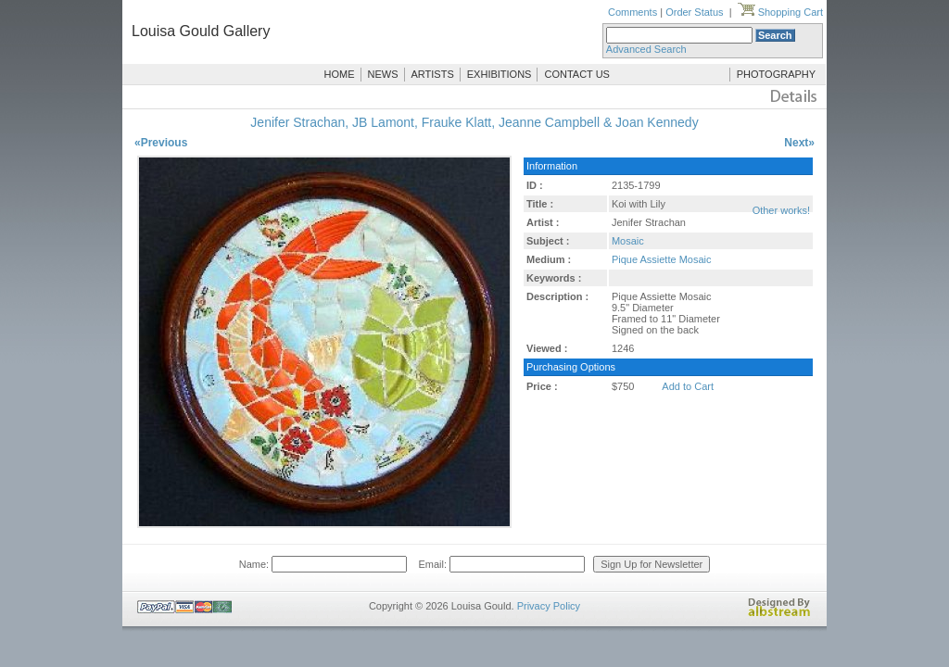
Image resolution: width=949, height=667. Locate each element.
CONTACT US (577, 74)
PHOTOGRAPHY (776, 74)
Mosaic (628, 240)
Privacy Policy (548, 605)
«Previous (160, 142)
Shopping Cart (780, 12)
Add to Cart (688, 386)
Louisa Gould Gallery (201, 31)
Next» (799, 142)
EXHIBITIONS (499, 74)
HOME (339, 74)
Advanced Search (646, 49)
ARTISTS (432, 74)
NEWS (383, 74)
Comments (632, 12)
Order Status (694, 12)
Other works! (781, 210)
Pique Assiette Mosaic (662, 259)
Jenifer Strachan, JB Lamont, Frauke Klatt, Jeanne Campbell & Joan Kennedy (474, 122)
